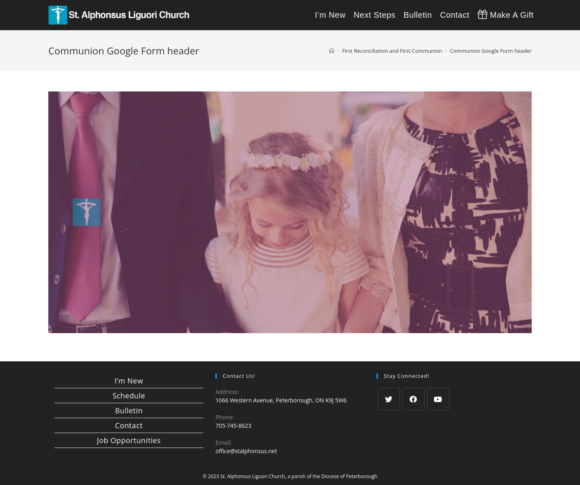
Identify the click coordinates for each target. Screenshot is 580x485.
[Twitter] (389, 399)
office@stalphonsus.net (246, 451)
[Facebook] (413, 399)
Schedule (128, 395)
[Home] (331, 50)
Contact (129, 425)
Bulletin (129, 410)
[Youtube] (438, 399)
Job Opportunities (129, 440)
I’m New (128, 381)
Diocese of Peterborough (349, 476)
